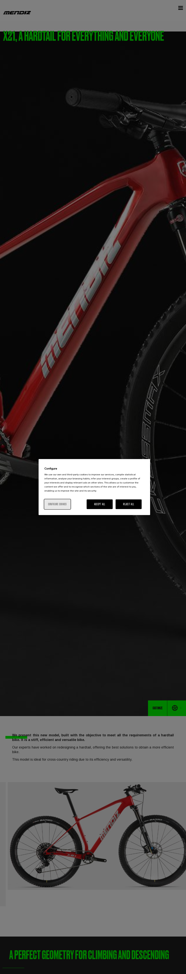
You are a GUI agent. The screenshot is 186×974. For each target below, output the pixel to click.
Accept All (99, 504)
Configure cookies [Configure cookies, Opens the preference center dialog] (57, 504)
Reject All (128, 504)
